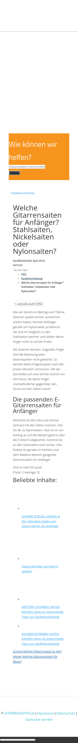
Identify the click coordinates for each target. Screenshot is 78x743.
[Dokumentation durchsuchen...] (27, 167)
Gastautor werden (39, 719)
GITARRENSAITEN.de (19, 713)
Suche (14, 172)
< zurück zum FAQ (29, 303)
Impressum (45, 713)
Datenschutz (65, 713)
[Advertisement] (39, 72)
